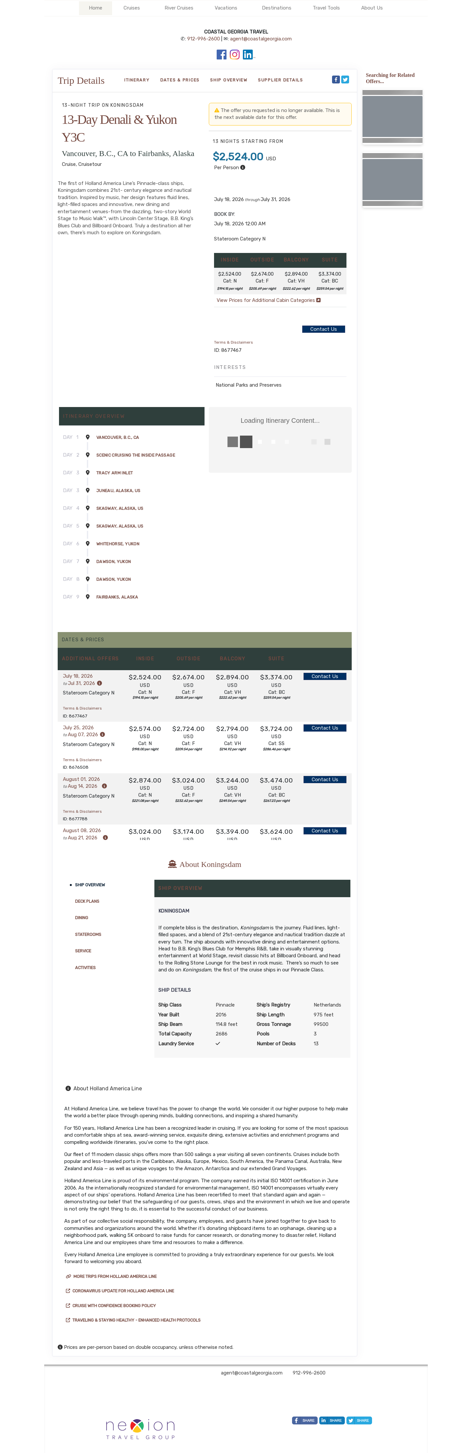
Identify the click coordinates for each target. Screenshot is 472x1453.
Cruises (132, 8)
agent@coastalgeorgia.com (261, 39)
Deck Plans (87, 901)
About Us (372, 8)
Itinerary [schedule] (137, 80)
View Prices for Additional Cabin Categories (269, 300)
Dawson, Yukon (113, 561)
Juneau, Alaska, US (118, 490)
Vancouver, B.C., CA (117, 437)
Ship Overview (90, 884)
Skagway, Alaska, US (120, 508)
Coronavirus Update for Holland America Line (120, 1290)
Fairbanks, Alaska (117, 597)
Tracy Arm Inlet (114, 472)
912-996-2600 (203, 39)
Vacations (226, 8)
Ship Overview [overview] (228, 80)
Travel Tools (326, 8)
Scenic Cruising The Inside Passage (135, 455)
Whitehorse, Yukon (117, 543)
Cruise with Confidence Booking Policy (111, 1305)
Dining (81, 917)
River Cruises (179, 8)
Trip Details (81, 80)
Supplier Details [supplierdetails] (280, 80)
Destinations (276, 8)
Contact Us (323, 329)
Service (83, 950)
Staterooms (88, 934)
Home (95, 8)
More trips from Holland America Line (111, 1276)
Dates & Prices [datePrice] (180, 80)
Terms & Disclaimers (233, 342)
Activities (85, 967)
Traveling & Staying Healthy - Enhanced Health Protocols (133, 1320)
